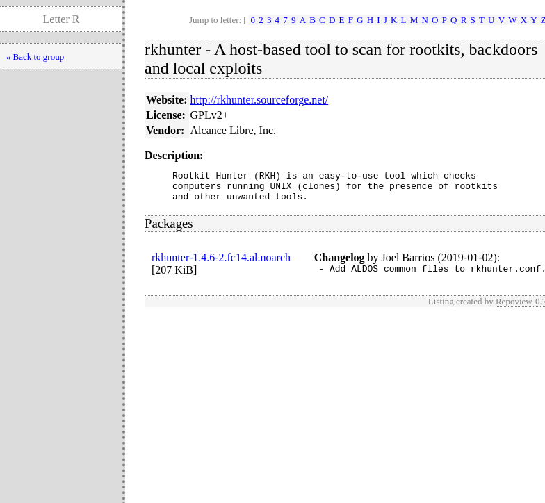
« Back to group (35, 56)
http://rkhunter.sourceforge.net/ (259, 100)
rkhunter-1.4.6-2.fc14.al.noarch (221, 264)
